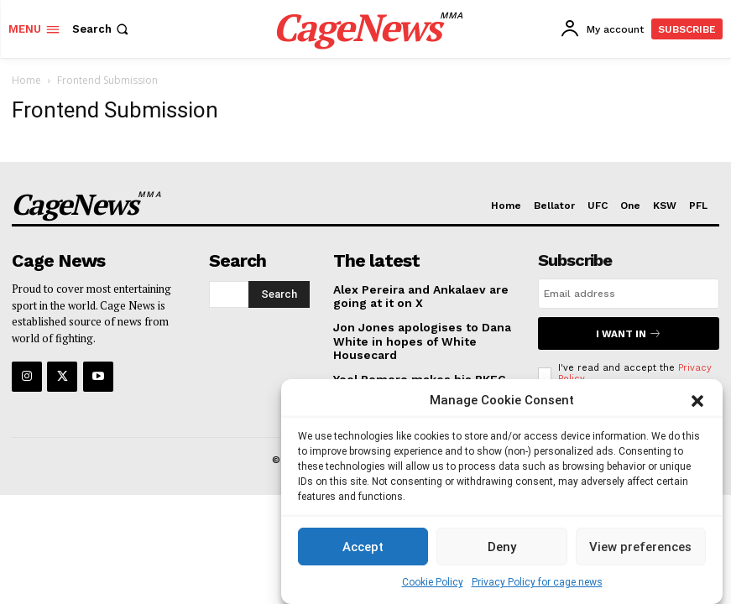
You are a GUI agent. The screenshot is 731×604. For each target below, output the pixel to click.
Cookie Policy (432, 582)
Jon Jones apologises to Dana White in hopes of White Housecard (415, 339)
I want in (629, 331)
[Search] (279, 292)
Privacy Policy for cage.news (537, 582)
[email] (628, 294)
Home (26, 80)
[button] (697, 401)
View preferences (640, 547)
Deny (502, 547)
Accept (363, 547)
